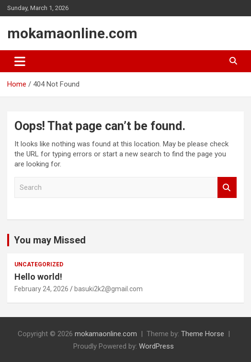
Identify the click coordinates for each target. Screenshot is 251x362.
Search (227, 187)
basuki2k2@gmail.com (108, 289)
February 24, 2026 (41, 289)
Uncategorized (38, 264)
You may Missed (50, 240)
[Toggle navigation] (20, 61)
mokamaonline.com (72, 33)
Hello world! (38, 277)
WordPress (156, 346)
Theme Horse (202, 333)
